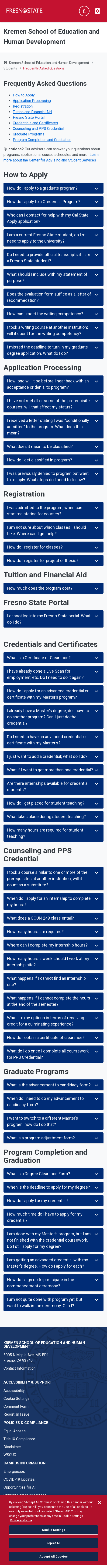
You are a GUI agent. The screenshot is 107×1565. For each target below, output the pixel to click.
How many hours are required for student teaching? (53, 833)
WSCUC (9, 1455)
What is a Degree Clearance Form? (53, 1173)
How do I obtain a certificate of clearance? (53, 1037)
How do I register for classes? (53, 547)
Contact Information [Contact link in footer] (19, 1368)
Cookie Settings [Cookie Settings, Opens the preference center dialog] (53, 1532)
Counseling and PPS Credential (38, 128)
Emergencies (14, 1471)
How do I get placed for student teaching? (53, 803)
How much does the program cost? (53, 588)
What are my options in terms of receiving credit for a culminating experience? (53, 1020)
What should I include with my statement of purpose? (53, 277)
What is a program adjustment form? (53, 1137)
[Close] (99, 1505)
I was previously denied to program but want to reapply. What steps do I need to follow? (53, 476)
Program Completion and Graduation (42, 140)
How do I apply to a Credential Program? (53, 201)
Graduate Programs (28, 134)
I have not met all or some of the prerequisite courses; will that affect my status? (53, 403)
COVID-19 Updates (19, 1479)
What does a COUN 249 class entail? (53, 918)
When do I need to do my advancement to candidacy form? (53, 1101)
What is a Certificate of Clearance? (53, 657)
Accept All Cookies (53, 1559)
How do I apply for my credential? (53, 1200)
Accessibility (14, 1390)
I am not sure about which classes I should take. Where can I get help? (53, 530)
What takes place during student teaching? (53, 816)
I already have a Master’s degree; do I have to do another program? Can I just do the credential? (53, 717)
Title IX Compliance (19, 1439)
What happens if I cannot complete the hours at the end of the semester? (53, 1001)
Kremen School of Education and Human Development (49, 63)
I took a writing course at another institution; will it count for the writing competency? (53, 330)
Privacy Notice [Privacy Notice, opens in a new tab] (21, 1522)
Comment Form (15, 1406)
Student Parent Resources (24, 1495)
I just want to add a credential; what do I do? (53, 756)
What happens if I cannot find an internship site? (53, 981)
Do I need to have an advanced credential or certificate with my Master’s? (53, 739)
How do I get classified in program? (53, 459)
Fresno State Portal (29, 117)
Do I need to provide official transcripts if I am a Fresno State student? (53, 257)
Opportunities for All (19, 1487)
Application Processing (32, 101)
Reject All (53, 1545)
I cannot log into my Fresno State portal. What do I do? (53, 619)
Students (10, 68)
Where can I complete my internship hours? (53, 945)
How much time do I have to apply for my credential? (53, 1217)
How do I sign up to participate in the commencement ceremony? (53, 1282)
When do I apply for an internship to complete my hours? (53, 901)
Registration (23, 106)
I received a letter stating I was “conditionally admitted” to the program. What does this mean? (53, 426)
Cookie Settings (16, 1398)
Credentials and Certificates (35, 123)
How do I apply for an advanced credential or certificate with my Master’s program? (53, 694)
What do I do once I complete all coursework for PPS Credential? (53, 1054)
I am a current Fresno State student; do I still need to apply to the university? (53, 237)
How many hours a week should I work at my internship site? (53, 961)
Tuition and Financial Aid (32, 112)
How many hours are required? (53, 931)
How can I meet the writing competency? (53, 313)
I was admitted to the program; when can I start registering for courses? (53, 510)
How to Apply (24, 95)
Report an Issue (16, 1414)
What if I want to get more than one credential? (53, 769)
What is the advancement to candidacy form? (53, 1084)
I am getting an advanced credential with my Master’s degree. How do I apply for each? (53, 1263)
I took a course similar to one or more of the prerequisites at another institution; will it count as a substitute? (53, 878)
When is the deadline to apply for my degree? (53, 1187)
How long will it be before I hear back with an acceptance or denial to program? (53, 384)
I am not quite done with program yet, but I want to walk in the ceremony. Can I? (53, 1302)
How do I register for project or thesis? (53, 560)
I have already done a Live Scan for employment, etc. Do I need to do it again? (53, 674)
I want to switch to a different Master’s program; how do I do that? (53, 1121)
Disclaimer (12, 1447)
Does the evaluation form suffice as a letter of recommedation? (53, 297)
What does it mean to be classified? (53, 446)
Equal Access (14, 1431)
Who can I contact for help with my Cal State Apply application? (53, 218)
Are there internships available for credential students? (53, 786)
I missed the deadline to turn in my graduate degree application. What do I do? (53, 350)
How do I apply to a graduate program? (53, 188)
